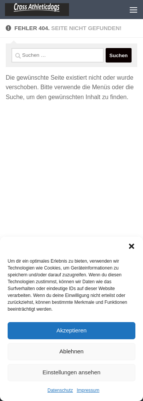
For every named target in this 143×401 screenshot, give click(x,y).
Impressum (88, 390)
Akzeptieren (71, 330)
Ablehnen (71, 351)
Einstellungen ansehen (72, 372)
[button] (131, 246)
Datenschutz (60, 390)
